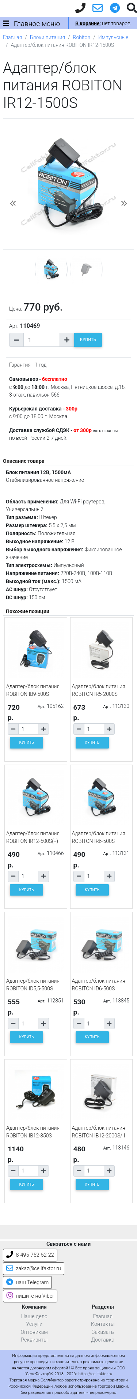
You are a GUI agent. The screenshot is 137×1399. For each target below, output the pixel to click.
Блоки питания (47, 37)
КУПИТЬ (88, 339)
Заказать (103, 1332)
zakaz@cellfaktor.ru (33, 1268)
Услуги (34, 1324)
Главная (12, 37)
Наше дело (34, 1316)
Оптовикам (34, 1332)
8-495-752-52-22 (30, 1255)
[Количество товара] (41, 340)
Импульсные (113, 37)
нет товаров (102, 23)
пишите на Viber (30, 1296)
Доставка (102, 1340)
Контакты (103, 1324)
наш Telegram (27, 1282)
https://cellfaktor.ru (95, 1374)
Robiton (82, 37)
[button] (13, 203)
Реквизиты (34, 1340)
